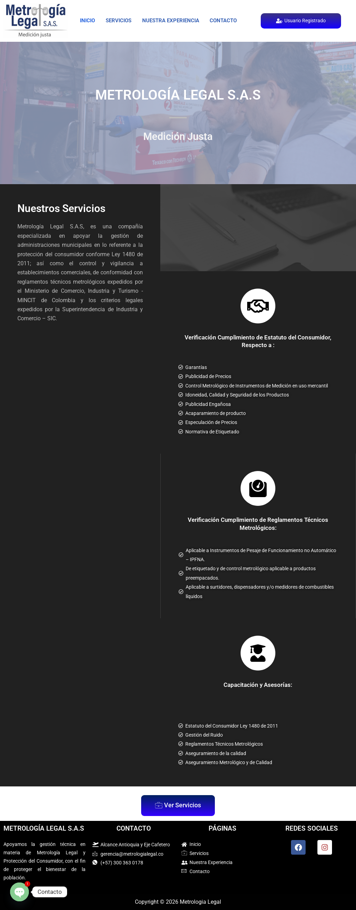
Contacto (158, 28)
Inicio (93, 12)
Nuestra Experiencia (201, 12)
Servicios (136, 12)
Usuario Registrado (300, 21)
